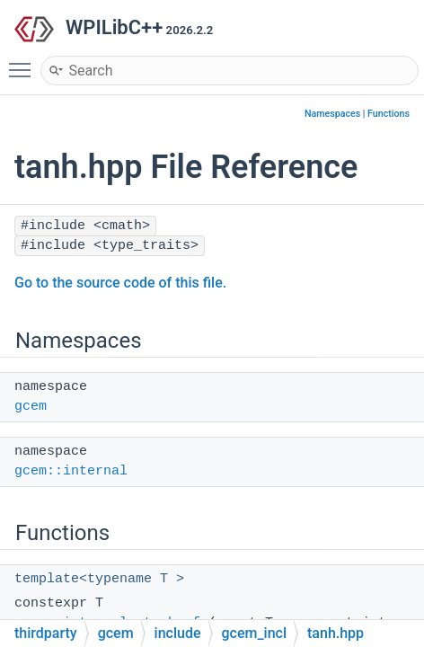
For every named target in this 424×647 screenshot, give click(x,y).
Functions (388, 114)
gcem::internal (71, 471)
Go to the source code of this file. (120, 282)
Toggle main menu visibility (24, 62)
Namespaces (332, 114)
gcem (30, 406)
